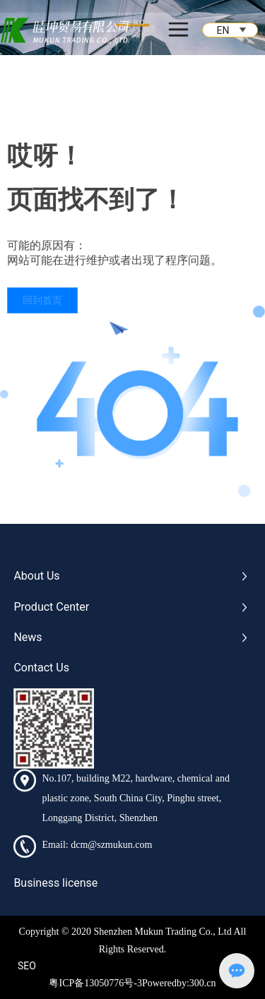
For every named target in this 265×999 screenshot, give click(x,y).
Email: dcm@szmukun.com (97, 844)
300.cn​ (202, 983)
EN (223, 30)
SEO (27, 965)
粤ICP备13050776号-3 (95, 983)
